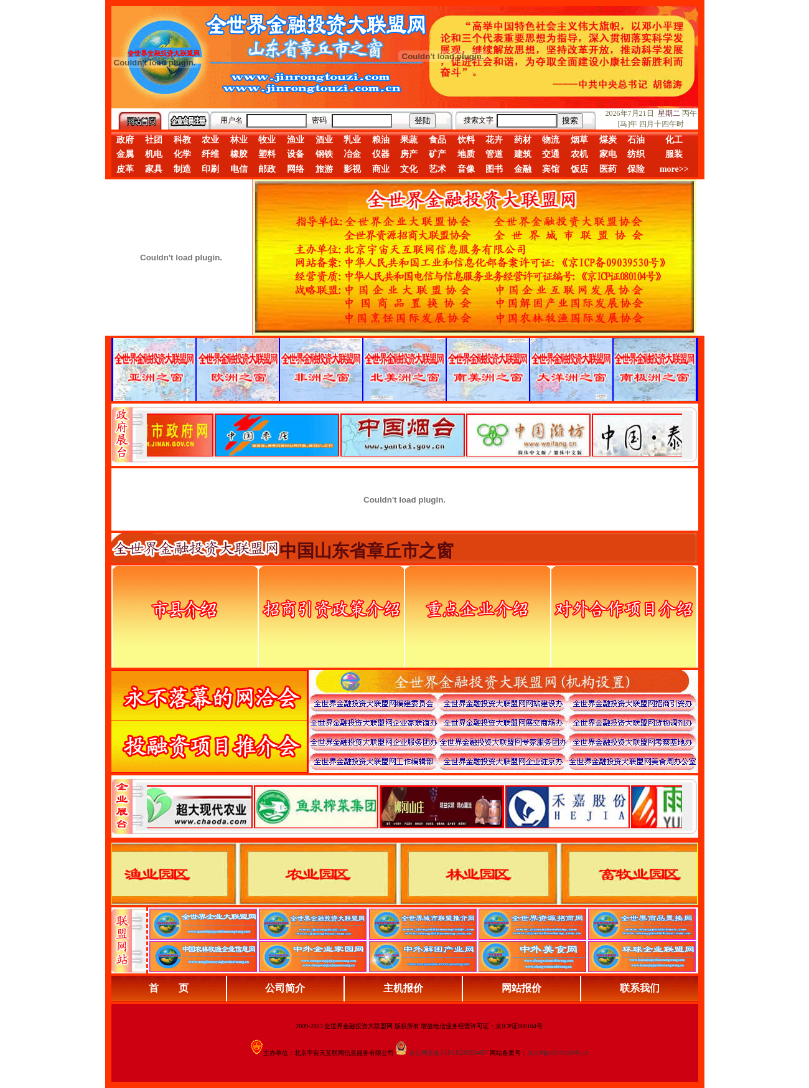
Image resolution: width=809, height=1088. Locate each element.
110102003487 (464, 1052)
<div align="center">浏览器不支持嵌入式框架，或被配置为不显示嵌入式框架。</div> (414, 806)
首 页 (169, 988)
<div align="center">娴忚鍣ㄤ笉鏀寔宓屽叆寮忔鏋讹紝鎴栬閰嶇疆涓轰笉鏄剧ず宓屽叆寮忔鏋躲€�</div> (414, 434)
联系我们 (640, 988)
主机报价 (403, 988)
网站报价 (521, 988)
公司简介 (285, 988)
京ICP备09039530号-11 (558, 1052)
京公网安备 (424, 1052)
